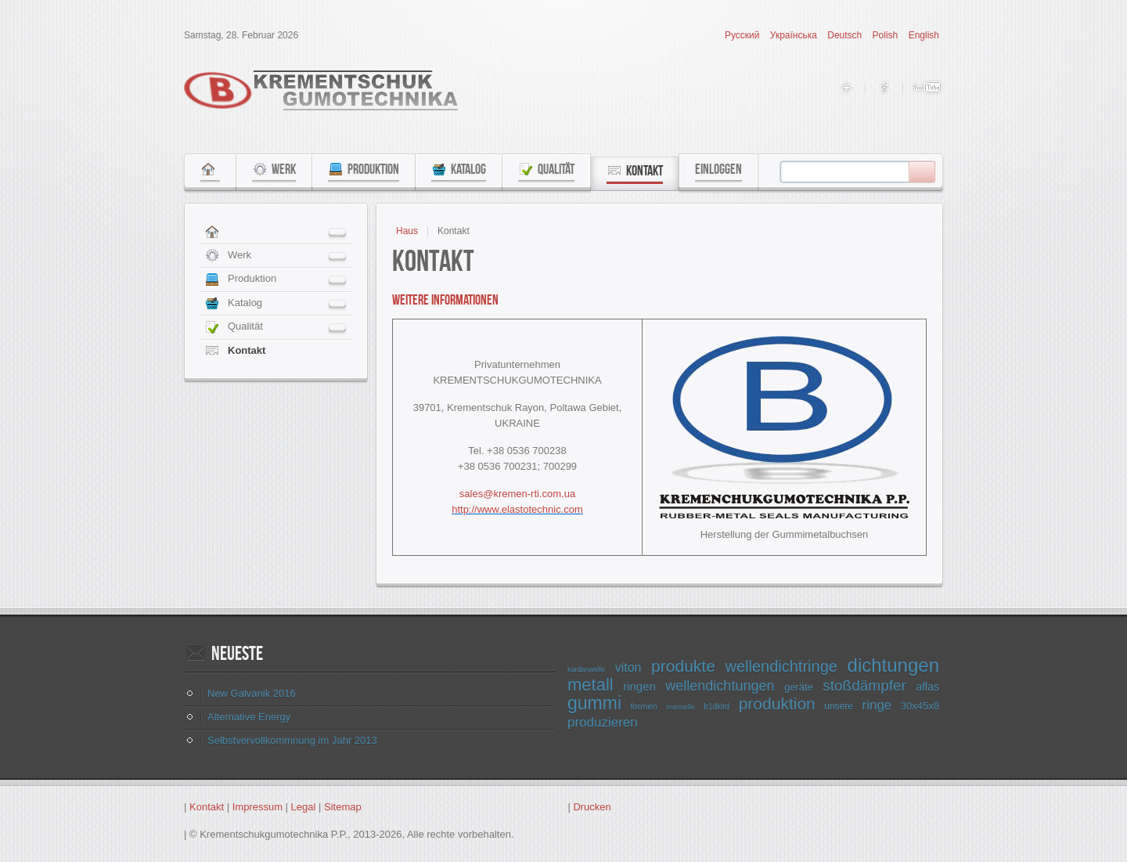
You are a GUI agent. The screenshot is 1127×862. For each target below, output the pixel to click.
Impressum (257, 807)
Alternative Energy (248, 717)
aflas (927, 686)
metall (590, 684)
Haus (407, 230)
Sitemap (343, 807)
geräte (798, 687)
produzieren (602, 722)
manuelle (680, 707)
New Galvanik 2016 (251, 693)
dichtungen (893, 665)
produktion (777, 703)
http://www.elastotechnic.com (517, 509)
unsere (838, 706)
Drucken (591, 807)
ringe (876, 705)
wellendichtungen (719, 686)
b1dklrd (716, 706)
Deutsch (845, 35)
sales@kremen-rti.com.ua (517, 494)
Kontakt (206, 807)
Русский (743, 35)
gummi (594, 703)
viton (628, 667)
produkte (683, 666)
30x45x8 (920, 706)
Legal (303, 807)
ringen (639, 686)
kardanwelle (586, 669)
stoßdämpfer (864, 685)
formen (644, 706)
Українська (794, 35)
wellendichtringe (781, 666)
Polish (887, 35)
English (924, 35)
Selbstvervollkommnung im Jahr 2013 (292, 740)
